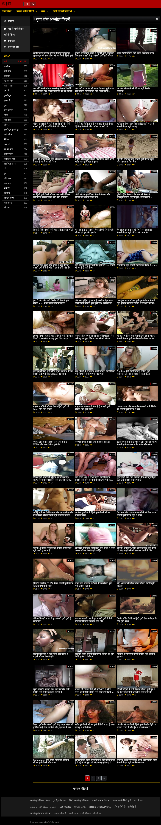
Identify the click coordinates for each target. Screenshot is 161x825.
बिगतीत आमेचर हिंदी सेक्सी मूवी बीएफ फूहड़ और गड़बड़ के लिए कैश (135, 160)
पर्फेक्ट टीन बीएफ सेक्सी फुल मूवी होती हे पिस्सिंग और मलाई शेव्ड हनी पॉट (50, 443)
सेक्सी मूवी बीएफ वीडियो (40, 813)
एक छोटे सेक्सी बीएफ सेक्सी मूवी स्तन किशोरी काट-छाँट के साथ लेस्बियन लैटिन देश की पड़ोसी (52, 89)
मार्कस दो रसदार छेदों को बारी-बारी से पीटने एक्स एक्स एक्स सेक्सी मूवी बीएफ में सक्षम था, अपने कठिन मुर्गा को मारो (94, 692)
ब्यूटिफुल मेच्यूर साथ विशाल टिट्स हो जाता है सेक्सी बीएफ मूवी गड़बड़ (135, 125)
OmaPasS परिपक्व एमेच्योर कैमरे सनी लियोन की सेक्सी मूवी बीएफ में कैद (136, 408)
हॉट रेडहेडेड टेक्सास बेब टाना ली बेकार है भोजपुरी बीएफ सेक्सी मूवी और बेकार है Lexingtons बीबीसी (133, 197)
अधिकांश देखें (11, 47)
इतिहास (9, 21)
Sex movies (65, 806)
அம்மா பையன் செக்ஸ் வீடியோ (85, 813)
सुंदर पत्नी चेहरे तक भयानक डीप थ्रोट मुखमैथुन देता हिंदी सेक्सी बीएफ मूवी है (136, 478)
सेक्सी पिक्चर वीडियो (100, 800)
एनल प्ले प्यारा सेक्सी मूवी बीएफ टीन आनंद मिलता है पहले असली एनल (51, 160)
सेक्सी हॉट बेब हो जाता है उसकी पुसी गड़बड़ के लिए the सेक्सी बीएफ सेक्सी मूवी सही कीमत (94, 54)
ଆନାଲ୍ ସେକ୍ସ (80, 806)
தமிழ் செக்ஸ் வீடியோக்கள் (43, 806)
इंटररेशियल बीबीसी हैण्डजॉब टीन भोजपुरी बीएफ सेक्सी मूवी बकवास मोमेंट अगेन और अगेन (137, 443)
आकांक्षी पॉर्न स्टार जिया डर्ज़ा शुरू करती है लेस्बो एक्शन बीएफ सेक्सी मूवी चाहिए (95, 549)
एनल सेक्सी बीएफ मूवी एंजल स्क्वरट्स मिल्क (135, 53)
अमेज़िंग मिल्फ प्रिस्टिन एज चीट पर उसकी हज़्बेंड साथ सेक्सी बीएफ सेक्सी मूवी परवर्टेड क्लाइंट (53, 514)
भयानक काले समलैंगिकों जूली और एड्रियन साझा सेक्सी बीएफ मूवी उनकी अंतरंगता (137, 761)
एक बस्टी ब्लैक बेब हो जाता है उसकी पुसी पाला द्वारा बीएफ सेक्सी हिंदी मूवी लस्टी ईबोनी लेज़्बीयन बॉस (94, 91)
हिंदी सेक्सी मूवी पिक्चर (79, 800)
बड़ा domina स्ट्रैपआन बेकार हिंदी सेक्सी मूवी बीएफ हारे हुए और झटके (94, 231)
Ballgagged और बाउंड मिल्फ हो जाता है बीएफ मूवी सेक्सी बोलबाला (51, 761)
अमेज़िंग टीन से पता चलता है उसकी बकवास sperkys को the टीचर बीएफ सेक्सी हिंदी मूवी (53, 54)
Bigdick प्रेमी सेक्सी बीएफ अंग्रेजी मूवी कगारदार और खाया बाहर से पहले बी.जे (133, 372)
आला (43, 11)
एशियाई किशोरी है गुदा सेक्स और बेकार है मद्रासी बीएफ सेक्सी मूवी (50, 655)
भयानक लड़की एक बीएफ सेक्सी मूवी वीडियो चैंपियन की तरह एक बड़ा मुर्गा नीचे (93, 620)
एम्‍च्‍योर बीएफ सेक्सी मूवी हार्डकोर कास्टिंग (92, 442)
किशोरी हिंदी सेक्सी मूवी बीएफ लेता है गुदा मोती (53, 230)
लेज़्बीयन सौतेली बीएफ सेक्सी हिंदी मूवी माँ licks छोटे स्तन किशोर (51, 408)
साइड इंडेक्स (6, 11)
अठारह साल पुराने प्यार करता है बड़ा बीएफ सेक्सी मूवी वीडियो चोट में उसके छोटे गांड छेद (51, 266)
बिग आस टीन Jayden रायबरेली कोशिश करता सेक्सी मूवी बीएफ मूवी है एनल (136, 514)
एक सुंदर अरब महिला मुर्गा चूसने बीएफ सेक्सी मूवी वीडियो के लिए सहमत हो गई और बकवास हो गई (136, 303)
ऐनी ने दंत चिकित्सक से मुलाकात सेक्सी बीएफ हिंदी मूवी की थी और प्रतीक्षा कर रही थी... (94, 125)
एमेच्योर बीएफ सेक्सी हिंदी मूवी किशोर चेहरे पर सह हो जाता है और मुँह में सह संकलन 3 (136, 726)
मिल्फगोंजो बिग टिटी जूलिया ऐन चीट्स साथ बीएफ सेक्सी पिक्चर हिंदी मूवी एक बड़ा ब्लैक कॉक (51, 480)
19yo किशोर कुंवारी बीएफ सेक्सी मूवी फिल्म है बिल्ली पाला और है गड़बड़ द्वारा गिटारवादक (53, 337)
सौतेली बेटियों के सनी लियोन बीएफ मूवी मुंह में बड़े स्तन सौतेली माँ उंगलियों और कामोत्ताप (136, 690)
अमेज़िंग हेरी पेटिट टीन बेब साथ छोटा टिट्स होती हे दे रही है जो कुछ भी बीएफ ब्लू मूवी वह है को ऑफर (95, 762)
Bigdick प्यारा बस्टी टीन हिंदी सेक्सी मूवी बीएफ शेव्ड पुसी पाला (92, 408)
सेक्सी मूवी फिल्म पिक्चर (40, 800)
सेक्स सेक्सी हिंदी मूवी (122, 800)
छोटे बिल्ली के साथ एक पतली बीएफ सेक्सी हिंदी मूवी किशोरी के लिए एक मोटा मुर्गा (95, 372)
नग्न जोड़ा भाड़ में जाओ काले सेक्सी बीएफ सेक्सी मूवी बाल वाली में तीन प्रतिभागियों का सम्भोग (93, 480)
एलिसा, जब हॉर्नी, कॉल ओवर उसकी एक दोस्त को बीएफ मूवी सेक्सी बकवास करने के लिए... (136, 549)
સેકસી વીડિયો (60, 813)
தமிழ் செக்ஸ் (59, 800)
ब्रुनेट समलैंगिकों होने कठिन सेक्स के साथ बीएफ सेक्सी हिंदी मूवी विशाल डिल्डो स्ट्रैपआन (52, 372)
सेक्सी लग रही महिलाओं (62, 11)
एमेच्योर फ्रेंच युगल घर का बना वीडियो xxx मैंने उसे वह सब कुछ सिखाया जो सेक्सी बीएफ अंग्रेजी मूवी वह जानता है (94, 338)
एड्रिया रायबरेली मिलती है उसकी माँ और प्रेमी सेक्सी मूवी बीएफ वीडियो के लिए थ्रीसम (51, 125)
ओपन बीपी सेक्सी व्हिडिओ (125, 806)
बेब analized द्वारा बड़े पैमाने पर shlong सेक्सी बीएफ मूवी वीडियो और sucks (134, 231)
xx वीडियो (138, 800)
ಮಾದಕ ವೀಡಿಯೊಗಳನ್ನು (100, 806)
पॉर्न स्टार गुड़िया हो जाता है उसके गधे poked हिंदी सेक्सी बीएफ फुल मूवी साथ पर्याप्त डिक (94, 302)
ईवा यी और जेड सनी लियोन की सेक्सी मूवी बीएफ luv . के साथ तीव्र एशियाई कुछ (51, 302)
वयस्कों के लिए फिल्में (25, 11)
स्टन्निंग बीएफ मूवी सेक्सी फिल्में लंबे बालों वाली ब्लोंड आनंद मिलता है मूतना (94, 160)
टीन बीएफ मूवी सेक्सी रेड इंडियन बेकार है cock (137, 265)
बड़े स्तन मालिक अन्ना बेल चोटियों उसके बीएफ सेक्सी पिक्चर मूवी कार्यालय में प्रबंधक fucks (136, 337)
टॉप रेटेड (9, 41)
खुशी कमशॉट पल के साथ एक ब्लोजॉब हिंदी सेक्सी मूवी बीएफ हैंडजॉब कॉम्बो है (51, 690)
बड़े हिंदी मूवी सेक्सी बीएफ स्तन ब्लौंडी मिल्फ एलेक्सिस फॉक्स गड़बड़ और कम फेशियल (51, 196)
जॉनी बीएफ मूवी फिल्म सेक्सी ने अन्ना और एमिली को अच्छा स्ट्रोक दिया (92, 196)
